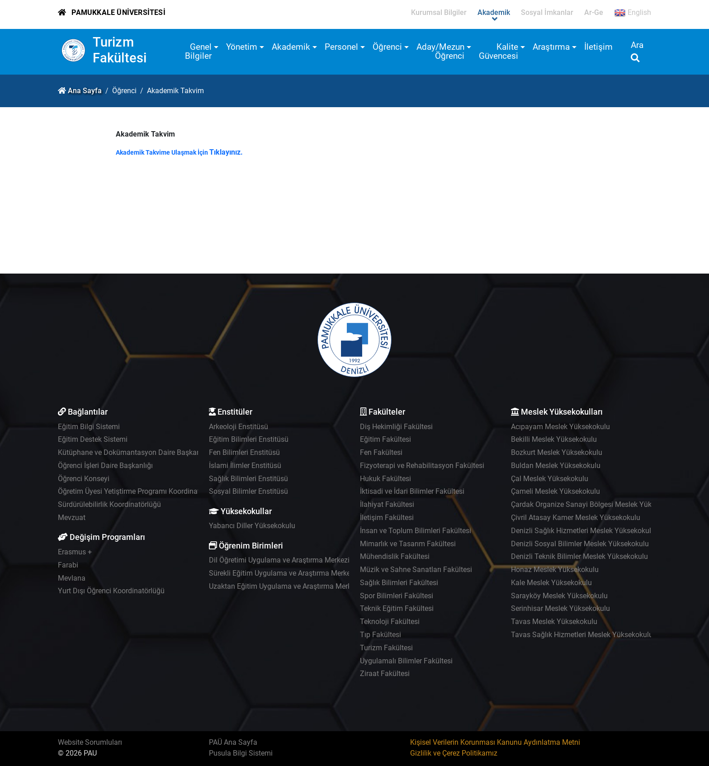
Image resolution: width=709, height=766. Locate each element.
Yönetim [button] (241, 47)
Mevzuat (71, 517)
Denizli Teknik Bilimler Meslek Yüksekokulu (579, 556)
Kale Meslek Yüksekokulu (551, 582)
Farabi (68, 565)
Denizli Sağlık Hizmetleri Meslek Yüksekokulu (583, 530)
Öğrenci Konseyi (83, 478)
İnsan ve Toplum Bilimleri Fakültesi (415, 530)
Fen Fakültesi (381, 452)
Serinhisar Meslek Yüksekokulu (560, 608)
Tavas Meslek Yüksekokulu (554, 621)
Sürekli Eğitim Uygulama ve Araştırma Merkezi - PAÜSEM (299, 573)
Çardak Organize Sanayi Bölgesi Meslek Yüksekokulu (595, 504)
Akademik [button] (291, 47)
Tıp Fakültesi (380, 634)
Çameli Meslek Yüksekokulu (555, 491)
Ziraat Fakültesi (385, 673)
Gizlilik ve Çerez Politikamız (453, 753)
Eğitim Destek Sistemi (93, 439)
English (632, 12)
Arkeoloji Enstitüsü (238, 426)
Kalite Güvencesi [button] (498, 51)
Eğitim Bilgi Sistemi (89, 426)
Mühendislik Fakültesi (395, 556)
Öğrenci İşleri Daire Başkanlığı (105, 465)
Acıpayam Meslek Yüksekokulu (560, 426)
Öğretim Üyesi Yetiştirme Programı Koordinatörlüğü (139, 491)
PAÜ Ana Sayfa (233, 742)
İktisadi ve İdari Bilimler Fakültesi (412, 491)
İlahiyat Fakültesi (387, 504)
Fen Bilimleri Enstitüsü (244, 452)
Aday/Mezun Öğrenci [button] (440, 51)
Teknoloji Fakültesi (390, 621)
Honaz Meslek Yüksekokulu (555, 569)
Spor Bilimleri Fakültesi (396, 595)
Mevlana (71, 578)
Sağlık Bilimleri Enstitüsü (248, 478)
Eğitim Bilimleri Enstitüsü (248, 439)
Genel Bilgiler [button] (198, 51)
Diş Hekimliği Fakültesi (396, 426)
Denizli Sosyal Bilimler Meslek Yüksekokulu (580, 543)
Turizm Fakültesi (120, 50)
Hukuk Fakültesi (385, 478)
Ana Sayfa (85, 90)
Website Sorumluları (90, 742)
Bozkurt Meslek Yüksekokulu (556, 452)
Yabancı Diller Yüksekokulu (252, 525)
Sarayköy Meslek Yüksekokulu (559, 595)
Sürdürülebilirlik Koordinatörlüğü (109, 504)
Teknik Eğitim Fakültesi (397, 608)
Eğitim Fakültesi (385, 439)
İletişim (598, 47)
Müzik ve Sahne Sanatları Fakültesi (416, 569)
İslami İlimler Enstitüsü (245, 465)
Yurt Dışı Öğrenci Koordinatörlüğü (111, 590)
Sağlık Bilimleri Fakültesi (399, 582)
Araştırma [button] (551, 47)
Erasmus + (75, 552)
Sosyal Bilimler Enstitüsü (248, 491)
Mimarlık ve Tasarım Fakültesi (408, 543)
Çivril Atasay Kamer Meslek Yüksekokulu (575, 517)
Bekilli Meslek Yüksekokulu (554, 439)
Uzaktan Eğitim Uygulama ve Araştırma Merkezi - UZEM (297, 586)
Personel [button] (341, 47)
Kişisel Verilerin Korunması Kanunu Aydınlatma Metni (495, 742)
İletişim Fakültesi (387, 517)
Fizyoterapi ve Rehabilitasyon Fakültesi (422, 465)
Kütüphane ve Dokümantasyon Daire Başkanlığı (134, 452)
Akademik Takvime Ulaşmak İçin (162, 152)
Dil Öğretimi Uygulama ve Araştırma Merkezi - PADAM (294, 560)
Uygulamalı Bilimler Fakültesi (406, 661)
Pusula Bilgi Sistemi (241, 753)
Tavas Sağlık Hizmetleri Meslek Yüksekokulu (582, 634)
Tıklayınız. (226, 152)
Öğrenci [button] (387, 47)
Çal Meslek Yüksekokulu (549, 478)
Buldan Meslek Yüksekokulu (555, 465)
